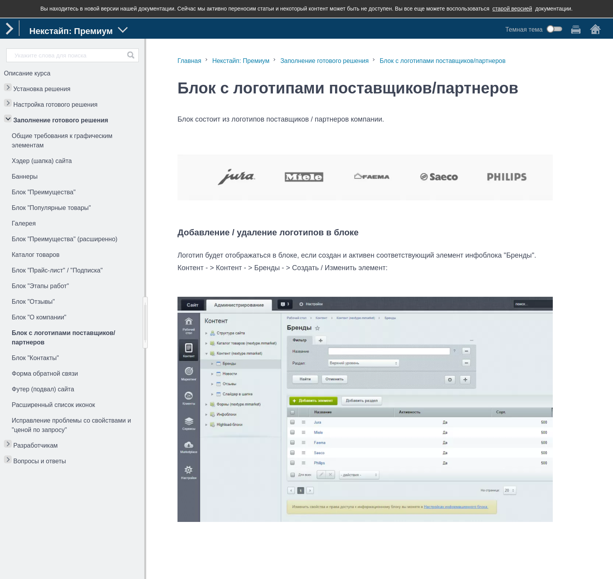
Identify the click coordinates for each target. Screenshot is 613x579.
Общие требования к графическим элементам (62, 141)
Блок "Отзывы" (33, 301)
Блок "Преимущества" (43, 192)
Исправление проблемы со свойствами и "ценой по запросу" (71, 425)
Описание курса (27, 73)
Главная (189, 60)
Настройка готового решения (55, 104)
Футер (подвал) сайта (43, 389)
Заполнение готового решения (60, 120)
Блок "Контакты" (35, 358)
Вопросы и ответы (39, 461)
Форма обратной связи (45, 373)
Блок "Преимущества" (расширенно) (64, 239)
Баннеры (25, 176)
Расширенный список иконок (53, 405)
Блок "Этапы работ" (40, 286)
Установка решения (41, 89)
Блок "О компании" (39, 317)
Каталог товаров (35, 254)
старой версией (512, 8)
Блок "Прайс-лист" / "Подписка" (57, 270)
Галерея (24, 223)
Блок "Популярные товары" (51, 207)
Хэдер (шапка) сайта (42, 161)
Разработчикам (35, 445)
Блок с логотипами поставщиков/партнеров (63, 338)
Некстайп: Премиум (240, 60)
